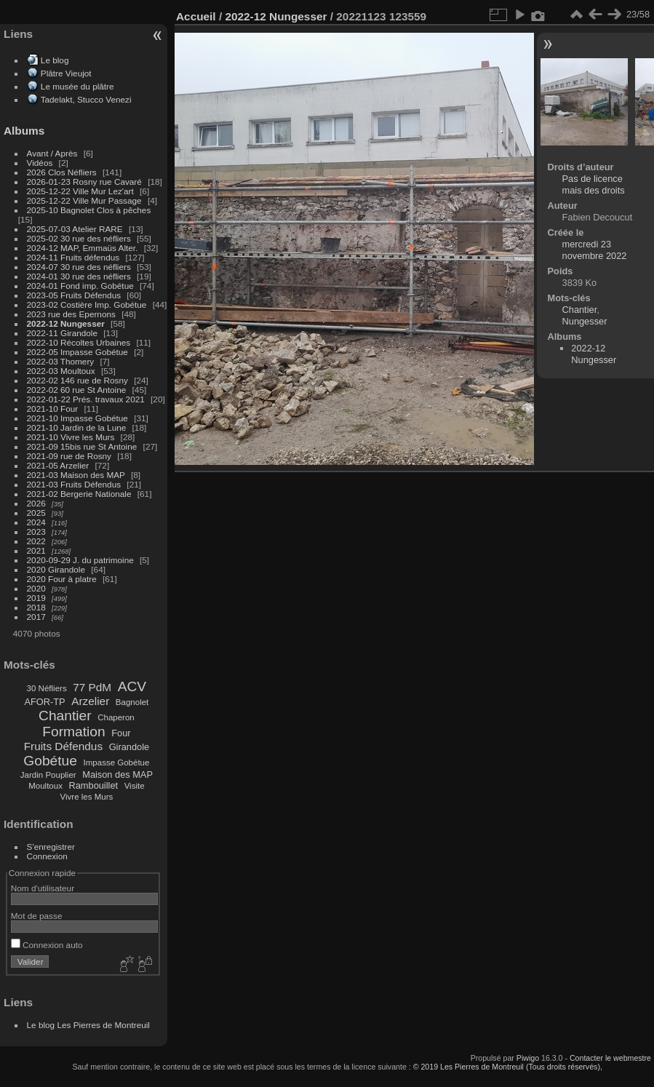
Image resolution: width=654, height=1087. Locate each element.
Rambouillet (94, 785)
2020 (36, 588)
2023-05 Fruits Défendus (74, 295)
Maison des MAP (117, 774)
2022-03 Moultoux (61, 370)
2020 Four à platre (62, 579)
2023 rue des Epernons (71, 314)
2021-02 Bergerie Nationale (79, 493)
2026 (36, 503)
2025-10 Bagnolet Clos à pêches (89, 210)
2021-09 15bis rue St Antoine (82, 446)
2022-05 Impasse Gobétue (77, 352)
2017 (36, 616)
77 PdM (92, 687)
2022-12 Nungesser (66, 323)
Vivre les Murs (86, 796)
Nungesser (584, 321)
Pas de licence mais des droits (593, 184)
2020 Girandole (56, 569)
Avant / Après (52, 153)
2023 (36, 531)
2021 (36, 550)
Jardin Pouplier (48, 775)
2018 (36, 607)
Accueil (196, 16)
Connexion (47, 856)
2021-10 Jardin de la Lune (77, 427)
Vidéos (40, 162)
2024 (36, 522)
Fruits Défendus (63, 746)
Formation (73, 731)
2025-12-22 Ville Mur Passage (84, 200)
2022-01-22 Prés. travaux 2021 (86, 399)
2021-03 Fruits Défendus (74, 484)
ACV (132, 686)
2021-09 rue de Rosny (69, 456)
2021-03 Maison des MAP (76, 474)
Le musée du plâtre (77, 86)
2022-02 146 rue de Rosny (77, 380)
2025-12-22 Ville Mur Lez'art (80, 191)
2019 (36, 597)
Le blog (55, 60)
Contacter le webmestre (610, 1058)
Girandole (129, 746)
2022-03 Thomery (61, 361)
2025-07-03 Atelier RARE (75, 229)
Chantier (65, 715)
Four (120, 733)
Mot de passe (37, 915)
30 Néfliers (47, 688)
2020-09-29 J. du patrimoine (80, 560)
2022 (36, 541)
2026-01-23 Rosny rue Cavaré (84, 181)
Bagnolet (132, 702)
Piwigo (528, 1058)
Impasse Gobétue (117, 762)
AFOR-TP (44, 701)
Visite (134, 785)
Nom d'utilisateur (42, 888)
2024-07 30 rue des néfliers (79, 266)
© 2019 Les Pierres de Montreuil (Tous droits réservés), (507, 1066)
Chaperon (116, 717)
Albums (24, 130)
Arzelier (90, 701)
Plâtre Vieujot (66, 73)
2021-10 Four (53, 408)
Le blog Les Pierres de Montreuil (88, 1025)
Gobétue (50, 760)
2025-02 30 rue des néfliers (79, 238)
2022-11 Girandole (62, 333)
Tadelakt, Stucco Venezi (86, 99)
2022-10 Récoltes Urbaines (79, 342)
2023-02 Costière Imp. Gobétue (87, 304)
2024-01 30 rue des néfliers (80, 276)
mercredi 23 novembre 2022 (594, 250)
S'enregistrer (51, 846)
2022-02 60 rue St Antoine (77, 389)
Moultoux (45, 785)
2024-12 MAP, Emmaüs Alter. (82, 247)
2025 (36, 512)
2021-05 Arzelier (58, 465)
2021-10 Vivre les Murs (71, 437)
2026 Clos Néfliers (62, 172)
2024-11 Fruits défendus (73, 257)
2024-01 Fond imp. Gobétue (80, 285)
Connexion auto (47, 944)
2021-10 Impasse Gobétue (77, 418)
